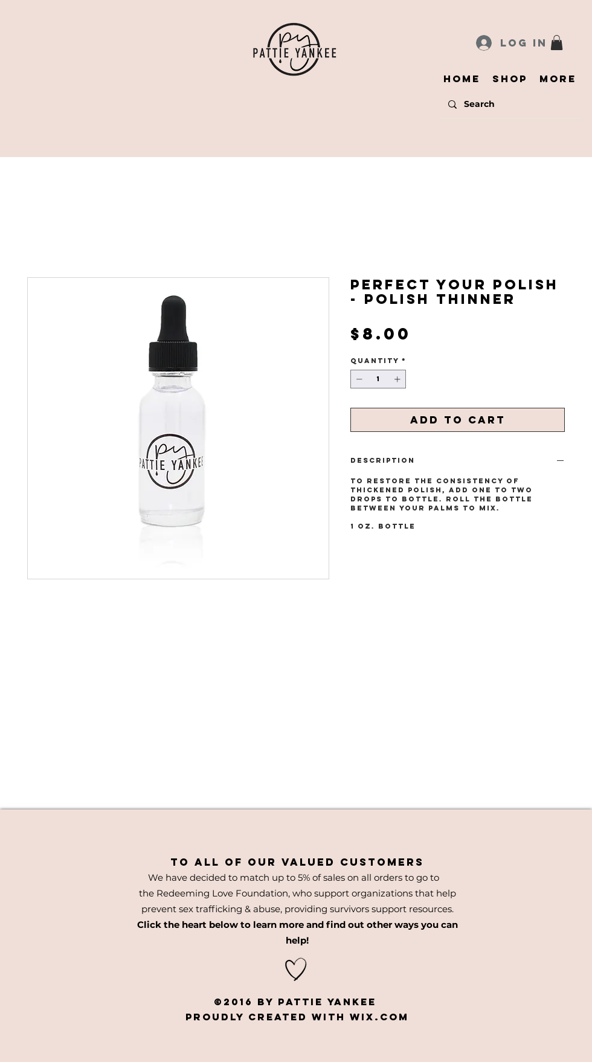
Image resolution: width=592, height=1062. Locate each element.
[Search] (510, 104)
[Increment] (398, 379)
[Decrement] (358, 379)
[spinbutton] (378, 379)
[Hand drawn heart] (296, 969)
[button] (556, 42)
